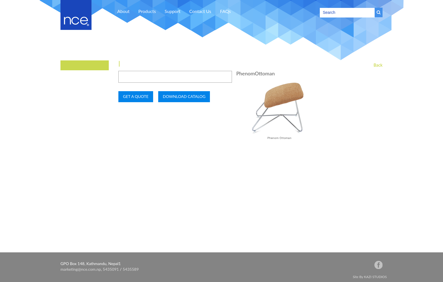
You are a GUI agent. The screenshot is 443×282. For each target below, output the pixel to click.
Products (147, 11)
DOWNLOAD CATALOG (184, 96)
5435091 (111, 269)
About (123, 11)
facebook (378, 265)
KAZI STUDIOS (375, 277)
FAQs (225, 11)
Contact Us (200, 11)
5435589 (131, 269)
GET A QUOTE (135, 96)
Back (378, 64)
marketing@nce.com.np (80, 269)
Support (173, 11)
